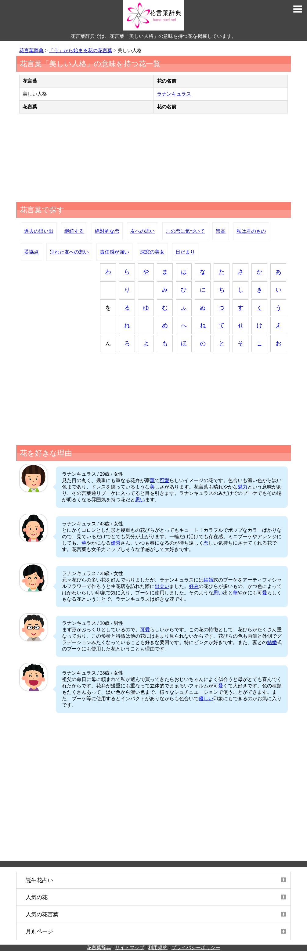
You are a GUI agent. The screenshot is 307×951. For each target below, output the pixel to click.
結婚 (208, 579)
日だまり (185, 251)
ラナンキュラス (174, 93)
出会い (162, 586)
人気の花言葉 (42, 914)
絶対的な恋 (107, 231)
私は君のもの (251, 231)
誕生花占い (39, 880)
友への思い (142, 231)
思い (140, 499)
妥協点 (31, 251)
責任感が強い (114, 251)
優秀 (116, 543)
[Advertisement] (153, 159)
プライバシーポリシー (196, 947)
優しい (206, 698)
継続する (74, 231)
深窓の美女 (152, 251)
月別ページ (39, 931)
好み (194, 586)
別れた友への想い (69, 251)
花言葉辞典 (99, 947)
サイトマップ (129, 947)
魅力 (242, 486)
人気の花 (37, 897)
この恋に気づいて (185, 231)
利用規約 (158, 947)
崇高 (221, 231)
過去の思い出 (38, 231)
